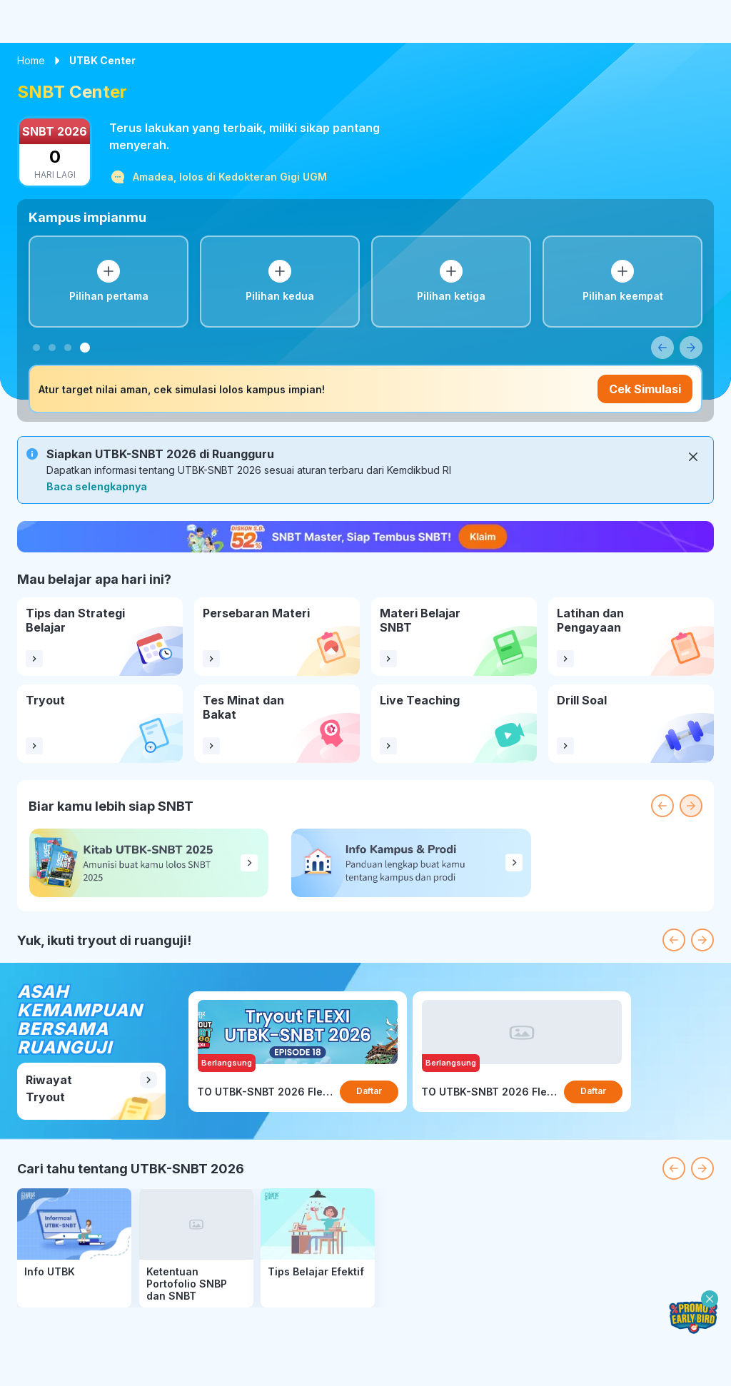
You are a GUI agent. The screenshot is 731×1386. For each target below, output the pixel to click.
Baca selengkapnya (96, 486)
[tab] (36, 347)
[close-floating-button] (709, 1298)
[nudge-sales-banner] (365, 536)
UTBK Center (102, 60)
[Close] (693, 456)
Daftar (369, 1091)
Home (31, 60)
